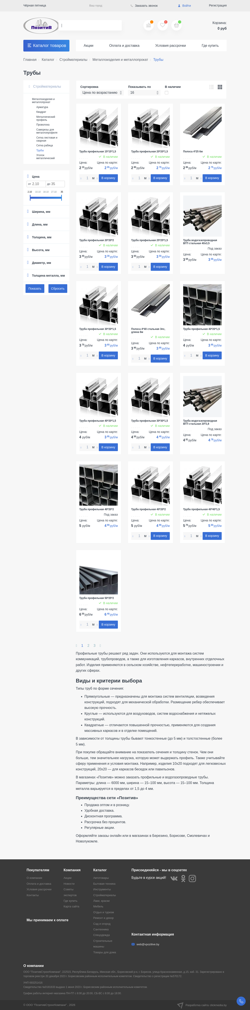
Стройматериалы (45, 86)
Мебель (98, 906)
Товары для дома (104, 952)
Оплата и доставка (124, 45)
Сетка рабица (44, 145)
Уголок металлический (45, 157)
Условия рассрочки (170, 45)
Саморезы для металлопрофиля (46, 131)
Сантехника (101, 929)
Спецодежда (101, 935)
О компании (34, 877)
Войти (184, 5)
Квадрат (41, 111)
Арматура (42, 107)
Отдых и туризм (103, 912)
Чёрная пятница (34, 5)
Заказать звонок (144, 5)
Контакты (33, 895)
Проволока (43, 124)
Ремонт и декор (103, 918)
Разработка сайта (202, 1005)
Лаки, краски (101, 900)
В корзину (108, 178)
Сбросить (57, 288)
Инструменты (102, 889)
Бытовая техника (104, 883)
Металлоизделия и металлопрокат (43, 101)
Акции (88, 45)
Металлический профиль (45, 118)
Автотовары (101, 877)
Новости (69, 883)
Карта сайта (71, 906)
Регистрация (218, 5)
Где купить (210, 45)
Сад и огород (102, 923)
